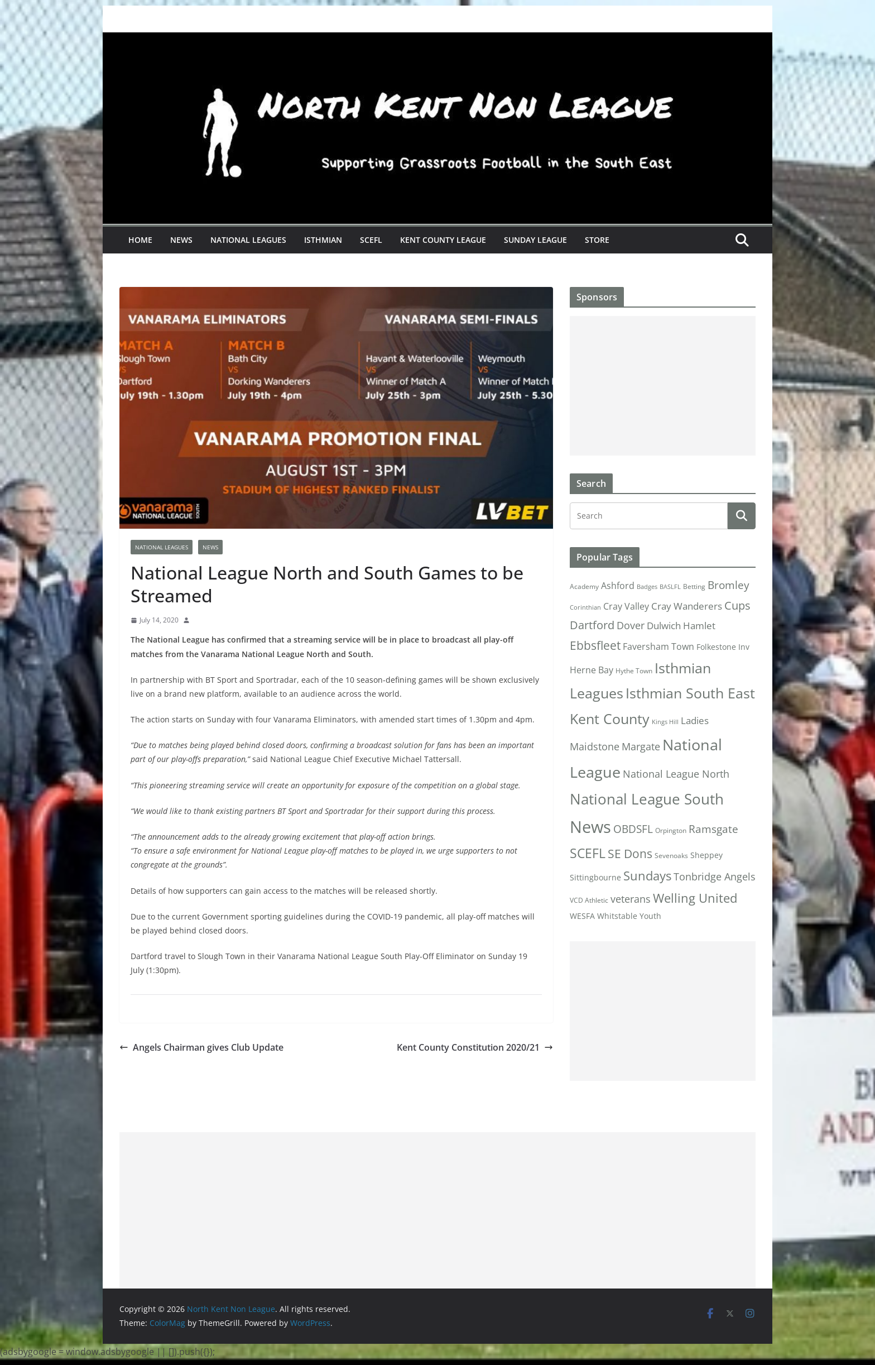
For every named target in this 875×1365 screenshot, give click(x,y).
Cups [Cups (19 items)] (737, 605)
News (181, 239)
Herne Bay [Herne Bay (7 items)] (591, 669)
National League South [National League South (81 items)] (647, 799)
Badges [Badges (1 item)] (647, 587)
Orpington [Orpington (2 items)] (670, 830)
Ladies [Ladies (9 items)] (695, 720)
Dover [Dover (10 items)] (631, 625)
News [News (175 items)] (590, 827)
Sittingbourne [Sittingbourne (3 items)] (595, 878)
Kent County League (443, 239)
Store (597, 239)
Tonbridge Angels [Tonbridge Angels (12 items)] (715, 876)
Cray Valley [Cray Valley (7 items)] (626, 606)
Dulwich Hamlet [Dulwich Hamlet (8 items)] (681, 625)
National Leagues (248, 239)
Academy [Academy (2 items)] (584, 586)
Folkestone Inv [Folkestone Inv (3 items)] (722, 647)
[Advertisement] (663, 386)
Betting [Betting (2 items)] (694, 586)
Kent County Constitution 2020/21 (475, 1047)
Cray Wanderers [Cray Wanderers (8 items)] (686, 606)
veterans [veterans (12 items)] (630, 899)
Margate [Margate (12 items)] (641, 746)
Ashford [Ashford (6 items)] (617, 585)
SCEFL (371, 239)
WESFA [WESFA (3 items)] (582, 916)
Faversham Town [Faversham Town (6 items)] (658, 646)
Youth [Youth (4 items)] (650, 916)
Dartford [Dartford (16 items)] (592, 625)
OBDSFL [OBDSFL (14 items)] (633, 829)
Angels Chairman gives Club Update (201, 1047)
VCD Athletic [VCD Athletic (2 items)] (589, 900)
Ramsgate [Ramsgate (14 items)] (713, 829)
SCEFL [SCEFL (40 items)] (587, 853)
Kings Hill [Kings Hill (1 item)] (665, 722)
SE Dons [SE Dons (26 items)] (630, 853)
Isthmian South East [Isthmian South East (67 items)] (690, 692)
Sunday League (535, 239)
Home (140, 239)
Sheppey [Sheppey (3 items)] (706, 855)
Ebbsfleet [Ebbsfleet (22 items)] (595, 645)
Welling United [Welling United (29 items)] (695, 898)
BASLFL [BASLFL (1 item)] (670, 587)
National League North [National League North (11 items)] (676, 773)
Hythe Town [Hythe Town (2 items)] (634, 671)
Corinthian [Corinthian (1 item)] (585, 607)
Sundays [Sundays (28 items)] (647, 876)
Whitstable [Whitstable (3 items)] (617, 916)
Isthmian (323, 239)
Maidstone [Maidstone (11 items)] (594, 746)
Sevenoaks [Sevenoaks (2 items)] (671, 855)
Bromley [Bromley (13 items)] (728, 585)
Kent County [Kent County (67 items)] (610, 718)
